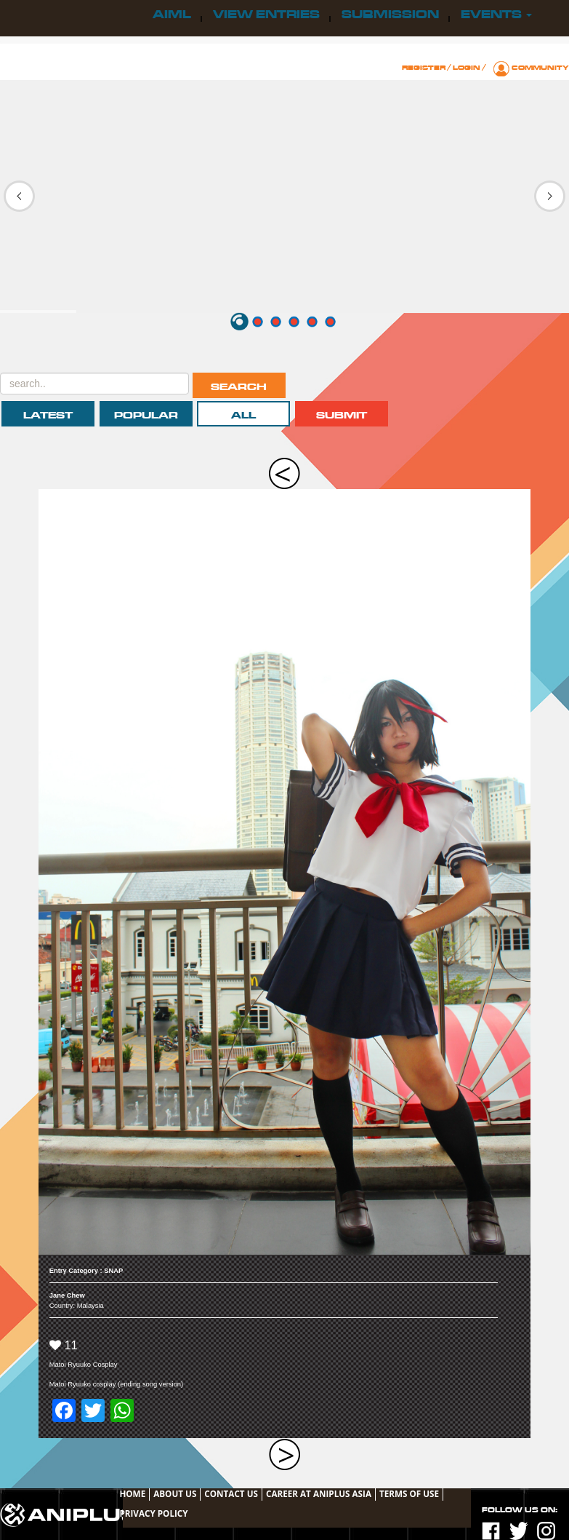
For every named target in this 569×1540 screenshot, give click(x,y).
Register (423, 67)
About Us (174, 1493)
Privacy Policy (153, 1513)
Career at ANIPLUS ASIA (318, 1493)
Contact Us (231, 1493)
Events (496, 14)
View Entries (266, 14)
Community (540, 67)
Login (466, 67)
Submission (390, 14)
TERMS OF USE (409, 1493)
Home (132, 1493)
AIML (172, 14)
